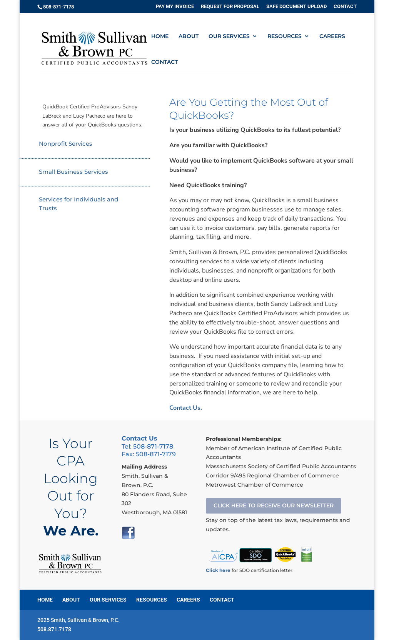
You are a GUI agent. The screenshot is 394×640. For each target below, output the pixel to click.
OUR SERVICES (229, 36)
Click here (218, 570)
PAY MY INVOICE (175, 6)
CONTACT (345, 6)
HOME (160, 36)
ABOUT (189, 36)
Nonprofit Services (65, 143)
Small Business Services (73, 171)
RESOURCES (284, 36)
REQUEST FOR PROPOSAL (230, 6)
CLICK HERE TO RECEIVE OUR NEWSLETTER (274, 505)
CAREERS (332, 36)
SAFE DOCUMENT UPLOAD (296, 6)
